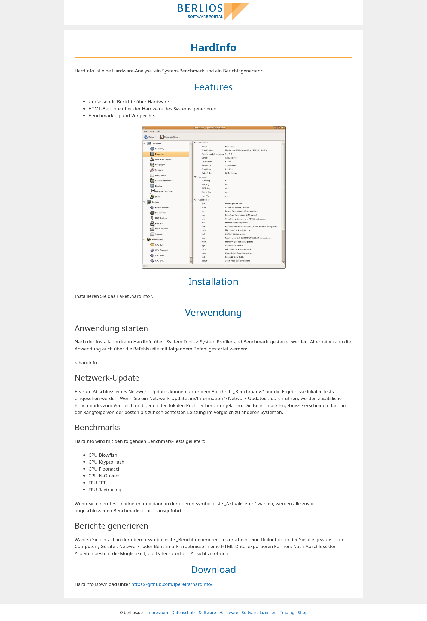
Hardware (228, 612)
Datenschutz (184, 612)
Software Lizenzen (259, 612)
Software (207, 612)
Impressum (157, 612)
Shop (303, 612)
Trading (287, 612)
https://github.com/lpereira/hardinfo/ (171, 584)
